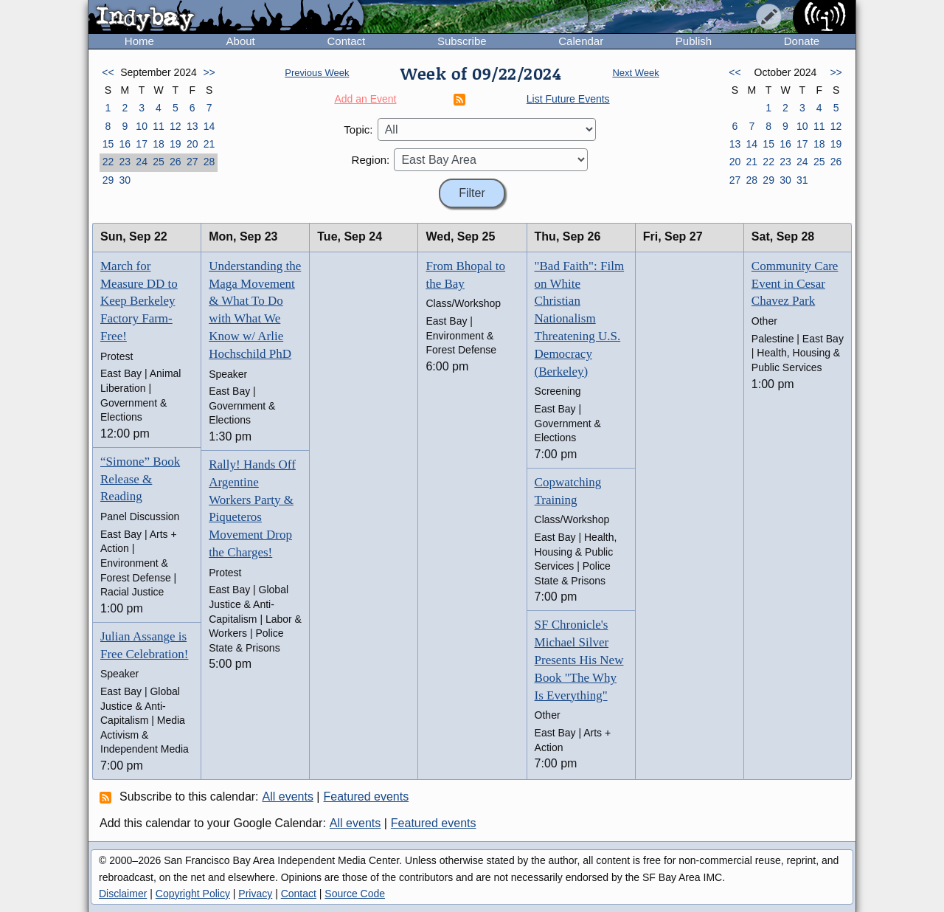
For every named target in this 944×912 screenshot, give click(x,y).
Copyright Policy (193, 893)
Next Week (635, 72)
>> (209, 72)
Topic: (358, 129)
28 (209, 161)
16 (125, 144)
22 (108, 161)
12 (175, 126)
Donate (801, 41)
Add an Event (365, 99)
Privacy (255, 893)
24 (142, 161)
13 (192, 126)
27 (192, 161)
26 (175, 161)
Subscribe (462, 41)
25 (158, 161)
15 (108, 144)
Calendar (580, 41)
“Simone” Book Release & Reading (140, 479)
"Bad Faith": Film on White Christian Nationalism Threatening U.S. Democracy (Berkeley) (580, 319)
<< (108, 72)
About (240, 41)
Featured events (366, 796)
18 (158, 144)
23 (125, 161)
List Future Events (568, 99)
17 (142, 144)
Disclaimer (123, 893)
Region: (371, 159)
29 (108, 180)
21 (209, 144)
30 (125, 180)
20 (192, 144)
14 (209, 126)
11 (158, 126)
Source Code (354, 893)
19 (175, 144)
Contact (346, 41)
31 (802, 180)
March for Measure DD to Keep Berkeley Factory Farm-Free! (139, 301)
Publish (694, 41)
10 (142, 126)
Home (139, 41)
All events (288, 796)
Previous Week (317, 72)
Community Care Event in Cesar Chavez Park (795, 283)
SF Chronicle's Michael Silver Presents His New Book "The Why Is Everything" (579, 660)
